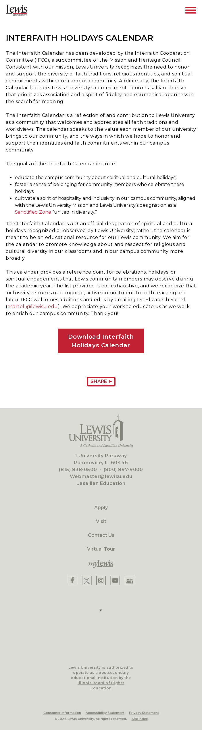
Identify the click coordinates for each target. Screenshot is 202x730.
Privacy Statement (144, 713)
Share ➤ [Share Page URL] (101, 381)
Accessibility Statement (105, 713)
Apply (101, 507)
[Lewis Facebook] (72, 580)
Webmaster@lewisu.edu (101, 476)
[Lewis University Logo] (16, 10)
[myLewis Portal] (101, 564)
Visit (101, 521)
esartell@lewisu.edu (32, 306)
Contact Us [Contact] (101, 535)
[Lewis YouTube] (115, 580)
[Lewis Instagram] (101, 580)
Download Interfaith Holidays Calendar (101, 341)
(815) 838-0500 (78, 469)
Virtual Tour (101, 549)
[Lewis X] (87, 580)
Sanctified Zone (33, 212)
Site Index (140, 719)
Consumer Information (62, 713)
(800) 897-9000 (123, 469)
